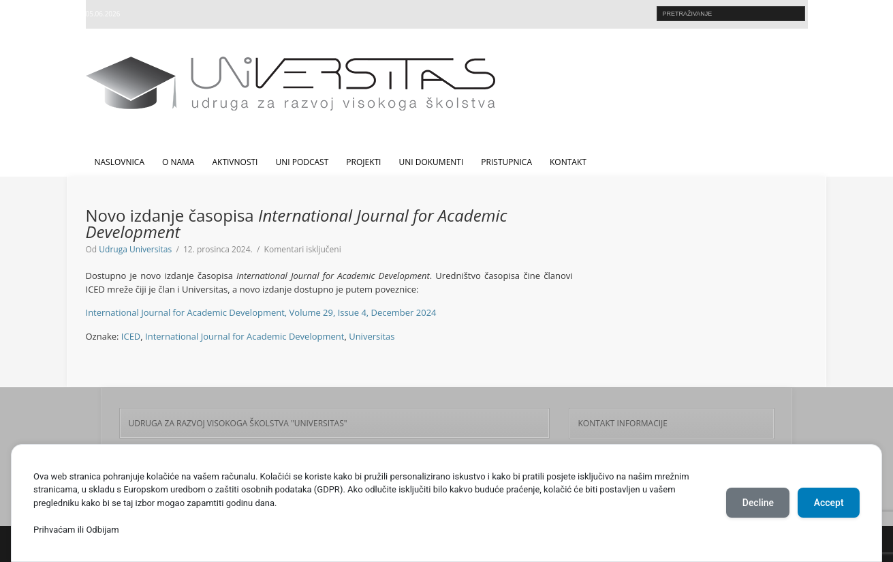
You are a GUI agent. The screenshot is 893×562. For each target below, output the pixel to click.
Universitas (371, 336)
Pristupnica (506, 162)
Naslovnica (120, 162)
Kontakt (568, 162)
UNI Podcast (301, 162)
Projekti (363, 162)
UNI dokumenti (430, 162)
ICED (130, 336)
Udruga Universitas (135, 249)
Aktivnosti (234, 162)
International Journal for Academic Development (244, 336)
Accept (828, 502)
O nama (178, 162)
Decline (756, 502)
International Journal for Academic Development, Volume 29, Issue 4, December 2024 (261, 312)
